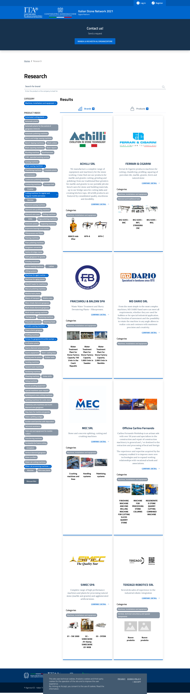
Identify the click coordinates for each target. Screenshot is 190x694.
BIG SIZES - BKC (124, 222)
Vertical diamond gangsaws (35, 453)
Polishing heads (49, 322)
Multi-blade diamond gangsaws (37, 308)
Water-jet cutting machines (35, 462)
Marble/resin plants (32, 293)
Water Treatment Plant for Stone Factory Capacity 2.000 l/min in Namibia (101, 355)
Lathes (51, 266)
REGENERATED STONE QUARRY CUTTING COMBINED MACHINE (152, 508)
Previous (64, 229)
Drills (30, 219)
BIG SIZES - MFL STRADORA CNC (138, 224)
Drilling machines (49, 214)
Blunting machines (32, 152)
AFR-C (101, 236)
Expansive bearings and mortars (37, 228)
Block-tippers (52, 148)
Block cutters (52, 143)
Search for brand (33, 86)
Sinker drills (47, 376)
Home (27, 61)
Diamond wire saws (32, 214)
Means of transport (32, 298)
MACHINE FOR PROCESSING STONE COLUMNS (138, 507)
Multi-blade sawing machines (36, 312)
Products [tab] (139, 109)
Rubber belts (50, 357)
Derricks (30, 200)
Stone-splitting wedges (34, 417)
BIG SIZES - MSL (152, 222)
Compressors (30, 175)
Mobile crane (47, 298)
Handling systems (87, 476)
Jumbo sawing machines (34, 266)
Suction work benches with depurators (39, 421)
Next (111, 229)
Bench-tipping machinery (34, 143)
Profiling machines (32, 335)
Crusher (30, 189)
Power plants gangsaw (33, 330)
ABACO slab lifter (73, 238)
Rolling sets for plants (33, 357)
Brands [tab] (86, 109)
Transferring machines (33, 438)
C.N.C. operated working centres (37, 157)
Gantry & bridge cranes (33, 252)
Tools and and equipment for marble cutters (38, 432)
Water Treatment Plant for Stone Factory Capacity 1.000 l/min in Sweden (87, 355)
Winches (30, 470)
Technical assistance (32, 426)
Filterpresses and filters (34, 233)
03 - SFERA (101, 637)
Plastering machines (45, 317)
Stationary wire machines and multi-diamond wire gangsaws (39, 406)
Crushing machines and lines (73, 477)
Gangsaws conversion (33, 247)
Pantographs (30, 317)
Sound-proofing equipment (35, 386)
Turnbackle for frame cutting (35, 443)
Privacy (122, 679)
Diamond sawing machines (35, 205)
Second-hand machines (34, 367)
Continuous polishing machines (37, 180)
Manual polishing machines (35, 289)
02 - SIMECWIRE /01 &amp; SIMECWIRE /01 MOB (87, 643)
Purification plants (32, 343)
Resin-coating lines (49, 353)
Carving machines (31, 162)
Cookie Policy (134, 679)
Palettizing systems (101, 476)
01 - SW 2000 (73, 637)
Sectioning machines (33, 371)
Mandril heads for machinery (36, 284)
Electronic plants (31, 224)
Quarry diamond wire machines (37, 348)
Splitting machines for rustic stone (38, 400)
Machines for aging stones (35, 279)
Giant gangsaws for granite (35, 257)
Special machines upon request (37, 390)
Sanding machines (32, 362)
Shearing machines (32, 376)
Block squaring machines (34, 148)
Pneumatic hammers (33, 322)
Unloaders (30, 448)
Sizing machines (31, 381)
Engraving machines (48, 224)
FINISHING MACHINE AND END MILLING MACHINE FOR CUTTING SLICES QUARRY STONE (124, 512)
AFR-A (87, 236)
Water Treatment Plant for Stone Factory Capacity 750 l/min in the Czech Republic (73, 357)
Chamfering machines (33, 170)
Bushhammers (47, 152)
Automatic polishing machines (36, 133)
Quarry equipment (32, 353)
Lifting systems (31, 271)
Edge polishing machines (47, 219)
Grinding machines (32, 261)
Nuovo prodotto (131, 640)
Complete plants (50, 170)
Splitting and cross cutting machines (38, 395)
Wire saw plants (44, 470)
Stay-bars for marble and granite (37, 412)
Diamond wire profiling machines (37, 209)
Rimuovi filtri (31, 481)
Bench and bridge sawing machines (38, 138)
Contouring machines (33, 184)
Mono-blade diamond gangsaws (37, 303)
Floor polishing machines (34, 243)
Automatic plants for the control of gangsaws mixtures (38, 127)
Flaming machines (32, 238)
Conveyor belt (49, 184)
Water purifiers (31, 457)
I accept (137, 682)
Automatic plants (31, 121)
